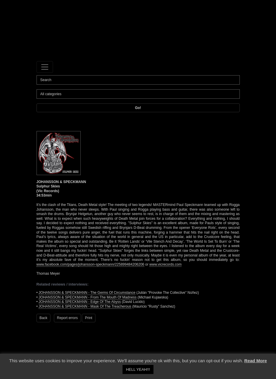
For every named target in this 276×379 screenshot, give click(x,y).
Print (88, 318)
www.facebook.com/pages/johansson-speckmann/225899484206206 (90, 264)
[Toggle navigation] (45, 67)
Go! (138, 108)
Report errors (67, 318)
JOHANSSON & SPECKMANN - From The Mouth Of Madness (88, 297)
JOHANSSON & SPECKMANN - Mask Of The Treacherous (85, 306)
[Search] (138, 80)
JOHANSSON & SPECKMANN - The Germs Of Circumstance (87, 293)
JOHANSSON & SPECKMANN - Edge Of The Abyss (80, 302)
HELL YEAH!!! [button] (138, 369)
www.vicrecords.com (165, 264)
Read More (255, 360)
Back (43, 318)
